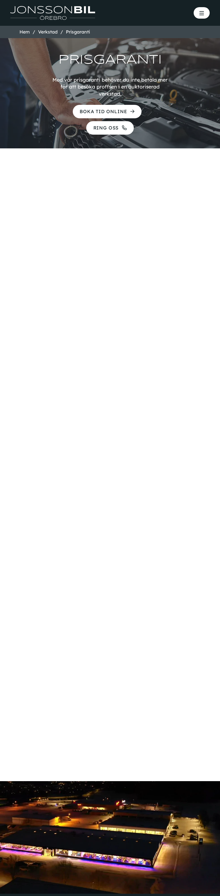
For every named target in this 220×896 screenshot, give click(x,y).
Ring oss (105, 129)
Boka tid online (102, 112)
